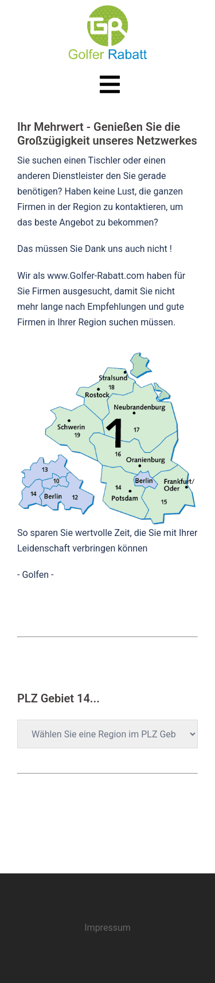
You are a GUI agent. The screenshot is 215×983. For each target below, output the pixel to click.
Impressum (107, 927)
